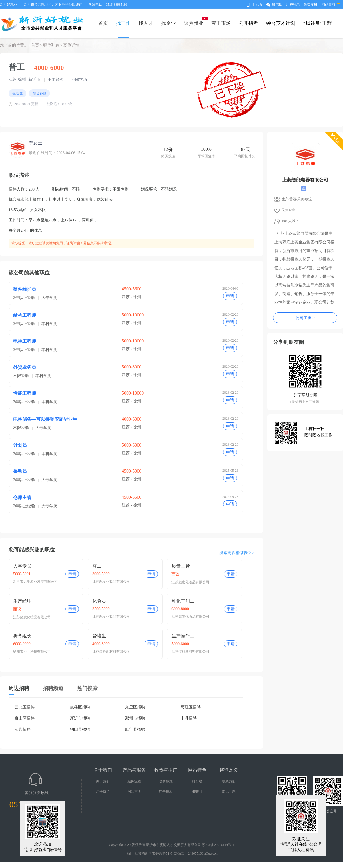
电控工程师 (24, 341)
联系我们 (229, 781)
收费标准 (166, 781)
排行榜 (197, 781)
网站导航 (328, 5)
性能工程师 (24, 393)
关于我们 (103, 781)
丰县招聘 (189, 718)
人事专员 (22, 566)
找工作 (123, 23)
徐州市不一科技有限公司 (32, 651)
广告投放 (166, 792)
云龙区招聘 (25, 707)
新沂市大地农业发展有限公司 (35, 582)
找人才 (146, 23)
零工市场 (221, 23)
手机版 (257, 5)
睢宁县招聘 (135, 729)
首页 (103, 23)
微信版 (277, 5)
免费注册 (310, 5)
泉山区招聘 (25, 718)
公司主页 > (305, 318)
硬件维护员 (24, 289)
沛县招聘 (23, 729)
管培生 (99, 635)
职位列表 (51, 45)
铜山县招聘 (80, 729)
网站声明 (134, 792)
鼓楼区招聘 (80, 707)
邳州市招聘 (135, 718)
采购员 (20, 471)
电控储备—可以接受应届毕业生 (45, 419)
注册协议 (103, 792)
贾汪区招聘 (191, 707)
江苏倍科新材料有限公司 (111, 651)
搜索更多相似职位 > (236, 553)
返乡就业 (193, 23)
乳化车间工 (183, 601)
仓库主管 (22, 497)
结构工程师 (24, 315)
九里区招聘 (135, 707)
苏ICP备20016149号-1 (218, 845)
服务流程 (134, 781)
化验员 (99, 601)
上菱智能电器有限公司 (305, 179)
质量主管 (181, 566)
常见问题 (229, 792)
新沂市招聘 (80, 718)
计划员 (20, 445)
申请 (230, 296)
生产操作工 (183, 635)
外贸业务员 (24, 367)
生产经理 (22, 601)
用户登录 (293, 5)
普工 (96, 566)
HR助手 (197, 792)
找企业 (168, 23)
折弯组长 (22, 635)
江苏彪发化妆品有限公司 (111, 582)
